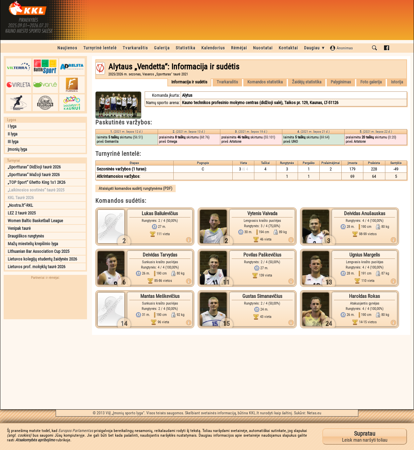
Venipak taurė (19, 228)
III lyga (13, 141)
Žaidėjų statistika (306, 81)
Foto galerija (371, 81)
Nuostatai (263, 47)
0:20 (392, 137)
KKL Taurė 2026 (21, 197)
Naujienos (67, 47)
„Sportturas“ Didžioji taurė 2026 (34, 166)
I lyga (12, 126)
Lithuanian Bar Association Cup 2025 (38, 251)
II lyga (12, 133)
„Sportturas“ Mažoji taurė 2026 (34, 174)
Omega (172, 141)
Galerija (162, 47)
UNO (294, 141)
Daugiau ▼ (315, 47)
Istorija (397, 81)
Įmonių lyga (17, 149)
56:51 (138, 137)
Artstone (235, 141)
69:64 (324, 137)
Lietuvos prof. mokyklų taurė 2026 (36, 266)
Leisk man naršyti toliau (364, 436)
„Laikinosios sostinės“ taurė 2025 (36, 189)
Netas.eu (314, 413)
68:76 (204, 137)
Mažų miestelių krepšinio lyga (33, 243)
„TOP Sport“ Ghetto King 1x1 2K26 (36, 182)
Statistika (185, 47)
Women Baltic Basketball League (35, 220)
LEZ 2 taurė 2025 (22, 212)
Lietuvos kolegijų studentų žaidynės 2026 (42, 259)
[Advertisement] (45, 364)
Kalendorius (213, 47)
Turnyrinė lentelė (100, 47)
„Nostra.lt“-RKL (20, 205)
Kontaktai (288, 47)
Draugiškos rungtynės (26, 236)
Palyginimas (341, 81)
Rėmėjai (239, 47)
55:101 (269, 137)
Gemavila (111, 141)
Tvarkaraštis (135, 47)
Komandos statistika (265, 81)
